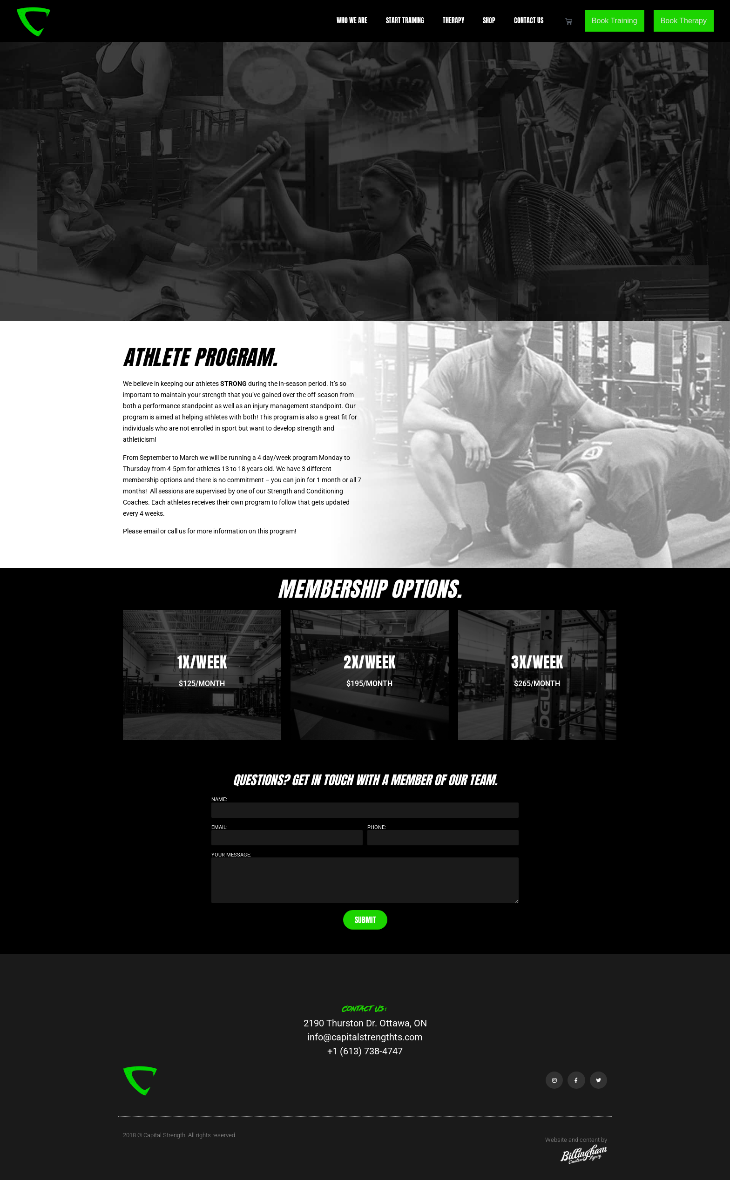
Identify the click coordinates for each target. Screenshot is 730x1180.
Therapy (453, 21)
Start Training (405, 21)
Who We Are (352, 21)
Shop (489, 21)
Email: (219, 827)
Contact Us (528, 21)
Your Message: (231, 854)
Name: (219, 799)
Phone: (376, 827)
